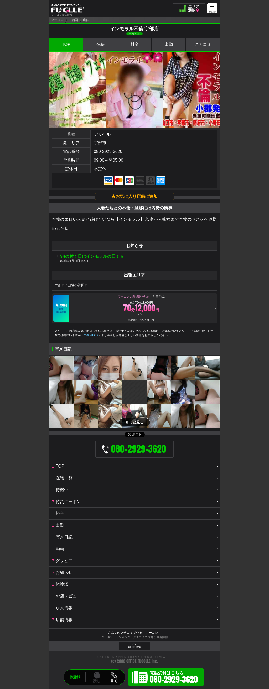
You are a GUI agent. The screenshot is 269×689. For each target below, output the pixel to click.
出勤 (168, 44)
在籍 (100, 44)
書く (113, 681)
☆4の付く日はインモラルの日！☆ (91, 256)
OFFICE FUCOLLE (138, 661)
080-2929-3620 (108, 151)
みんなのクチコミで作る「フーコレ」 (134, 632)
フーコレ (57, 20)
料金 (134, 44)
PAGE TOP (134, 647)
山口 (86, 20)
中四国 (73, 20)
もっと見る (134, 422)
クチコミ (202, 44)
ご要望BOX (91, 335)
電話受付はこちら (174, 678)
